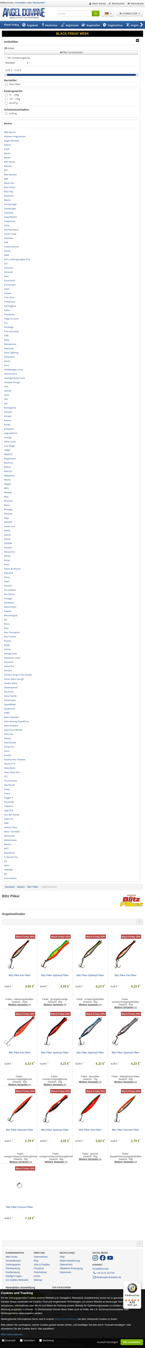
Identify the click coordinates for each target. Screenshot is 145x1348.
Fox (6, 323)
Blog (36, 1260)
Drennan (8, 267)
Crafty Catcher (11, 246)
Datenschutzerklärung (66, 1319)
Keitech (8, 412)
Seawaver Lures (12, 657)
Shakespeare (11, 687)
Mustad (8, 513)
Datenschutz (66, 1264)
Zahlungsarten (13, 1264)
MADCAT (8, 454)
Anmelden (20, 2)
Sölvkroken (10, 700)
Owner (7, 539)
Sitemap (38, 1280)
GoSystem (9, 356)
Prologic (8, 598)
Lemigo (8, 437)
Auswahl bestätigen (107, 1342)
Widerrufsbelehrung (70, 1260)
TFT (6, 776)
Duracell (8, 272)
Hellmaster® (10, 373)
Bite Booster (10, 174)
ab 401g (13, 103)
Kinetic (8, 420)
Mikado (8, 492)
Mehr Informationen (12, 1334)
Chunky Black (11, 229)
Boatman (9, 195)
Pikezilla (8, 573)
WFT (6, 848)
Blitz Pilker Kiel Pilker (19, 975)
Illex (6, 386)
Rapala (7, 611)
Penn (6, 564)
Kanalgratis (10, 407)
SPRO (7, 713)
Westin (7, 844)
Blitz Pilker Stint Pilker (90, 1130)
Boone (7, 200)
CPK (6, 242)
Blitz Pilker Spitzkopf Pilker (55, 975)
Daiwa (7, 251)
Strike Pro (9, 746)
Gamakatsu (10, 344)
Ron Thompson (12, 632)
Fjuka (7, 310)
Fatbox (7, 293)
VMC (6, 823)
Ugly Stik (8, 810)
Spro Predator (11, 725)
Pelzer (7, 560)
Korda (7, 424)
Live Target (9, 446)
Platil (6, 581)
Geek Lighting (11, 352)
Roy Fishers (10, 636)
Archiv (37, 1276)
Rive (6, 628)
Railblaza (9, 602)
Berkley (8, 166)
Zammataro (10, 878)
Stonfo (7, 738)
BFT (6, 170)
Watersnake (10, 840)
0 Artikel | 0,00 (130, 13)
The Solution (10, 780)
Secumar (8, 662)
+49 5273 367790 (104, 1273)
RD (5, 619)
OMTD (7, 530)
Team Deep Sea (12, 772)
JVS (6, 403)
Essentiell (10, 1340)
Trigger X (8, 797)
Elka (6, 276)
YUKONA (8, 869)
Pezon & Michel (12, 568)
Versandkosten (13, 1260)
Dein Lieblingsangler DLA (17, 259)
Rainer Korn (10, 607)
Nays (6, 518)
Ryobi (7, 645)
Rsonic (7, 641)
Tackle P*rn (10, 763)
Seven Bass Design (14, 679)
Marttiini (8, 462)
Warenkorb (135, 3)
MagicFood (10, 458)
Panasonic (9, 551)
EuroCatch (9, 280)
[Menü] (139, 1283)
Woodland (9, 852)
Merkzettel (116, 3)
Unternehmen (41, 1257)
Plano (7, 577)
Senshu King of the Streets (18, 674)
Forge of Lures (11, 318)
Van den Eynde (11, 814)
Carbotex (8, 212)
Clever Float (10, 234)
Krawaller (9, 429)
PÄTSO (7, 556)
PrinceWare (10, 590)
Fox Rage (8, 327)
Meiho (7, 479)
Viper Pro (8, 819)
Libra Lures (10, 441)
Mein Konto (97, 3)
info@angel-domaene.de (106, 1277)
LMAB (7, 450)
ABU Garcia (10, 132)
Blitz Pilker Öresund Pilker (19, 1207)
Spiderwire (9, 708)
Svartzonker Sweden (14, 759)
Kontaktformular (100, 1268)
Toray (6, 789)
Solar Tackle (10, 696)
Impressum (65, 1272)
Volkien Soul (10, 827)
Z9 (5, 874)
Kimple (8, 416)
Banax (7, 157)
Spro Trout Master (13, 730)
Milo (6, 496)
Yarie (6, 865)
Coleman (8, 238)
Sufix (6, 751)
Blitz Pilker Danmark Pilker (19, 1130)
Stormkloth (10, 742)
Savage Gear (10, 653)
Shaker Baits (11, 683)
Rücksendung (13, 1268)
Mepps (7, 484)
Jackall (7, 390)
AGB (62, 1257)
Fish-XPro (9, 297)
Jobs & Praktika (42, 1264)
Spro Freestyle (11, 717)
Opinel (7, 535)
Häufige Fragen (14, 1276)
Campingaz (10, 208)
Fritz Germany (11, 331)
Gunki (7, 361)
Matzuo (8, 471)
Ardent (7, 145)
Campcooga (10, 204)
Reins (7, 624)
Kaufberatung (13, 1272)
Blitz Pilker (14, 84)
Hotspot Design (12, 382)
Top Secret (9, 785)
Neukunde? (39, 2)
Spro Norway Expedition (16, 721)
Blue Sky (8, 191)
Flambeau (9, 314)
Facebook (39, 1268)
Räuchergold (10, 615)
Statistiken (29, 1340)
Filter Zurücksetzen (71, 52)
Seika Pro (9, 666)
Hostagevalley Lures (14, 378)
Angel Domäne (11, 140)
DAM (6, 255)
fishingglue (10, 306)
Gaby (6, 340)
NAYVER (8, 522)
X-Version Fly (11, 857)
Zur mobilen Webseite (17, 1280)
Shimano (9, 691)
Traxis (7, 793)
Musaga (8, 509)
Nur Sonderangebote (19, 58)
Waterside (9, 836)
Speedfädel (10, 704)
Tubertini (8, 806)
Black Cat (9, 183)
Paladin (8, 547)
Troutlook (9, 802)
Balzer (7, 153)
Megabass (9, 475)
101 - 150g (14, 99)
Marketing (48, 1340)
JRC (6, 399)
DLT (6, 263)
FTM (6, 335)
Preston (8, 585)
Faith (6, 289)
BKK (6, 178)
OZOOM (8, 543)
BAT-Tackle (9, 162)
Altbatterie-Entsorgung (71, 1268)
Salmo (7, 649)
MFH (6, 488)
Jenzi (6, 395)
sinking (13, 113)
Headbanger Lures (13, 369)
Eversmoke (10, 284)
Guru (6, 365)
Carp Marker (10, 217)
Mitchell (8, 501)
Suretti (7, 755)
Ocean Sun (9, 526)
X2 (5, 861)
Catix (6, 225)
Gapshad (8, 348)
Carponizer (9, 221)
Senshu (8, 670)
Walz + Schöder (12, 831)
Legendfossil (10, 433)
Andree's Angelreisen (15, 136)
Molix (7, 505)
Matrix (7, 467)
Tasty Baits (9, 768)
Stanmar (8, 734)
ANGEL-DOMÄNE (25, 13)
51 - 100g (14, 95)
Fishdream (9, 301)
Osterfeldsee (40, 1272)
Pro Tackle (9, 594)
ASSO (7, 149)
